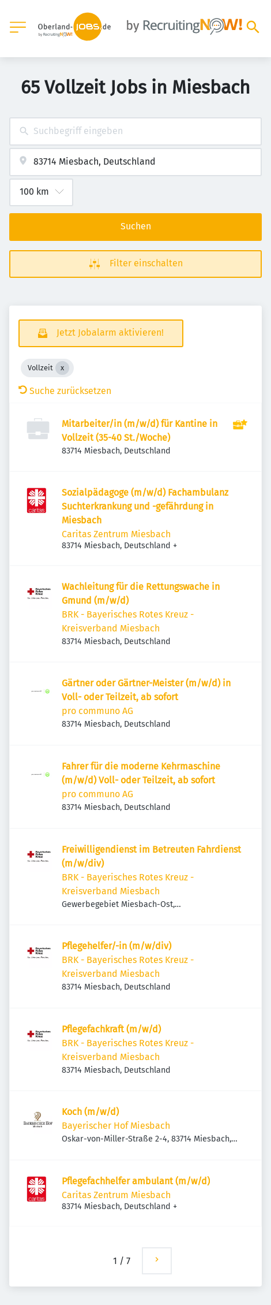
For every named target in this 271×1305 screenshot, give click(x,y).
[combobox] (135, 131)
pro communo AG (97, 710)
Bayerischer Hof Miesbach (116, 1125)
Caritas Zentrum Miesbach (116, 534)
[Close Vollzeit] (62, 368)
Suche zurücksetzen (64, 390)
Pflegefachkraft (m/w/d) (111, 1029)
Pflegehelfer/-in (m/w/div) (116, 945)
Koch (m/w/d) (90, 1111)
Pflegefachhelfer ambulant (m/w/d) (136, 1181)
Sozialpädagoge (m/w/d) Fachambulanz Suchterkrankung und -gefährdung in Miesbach (145, 506)
